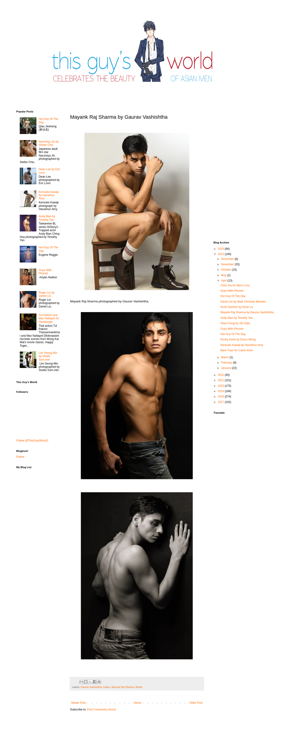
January (226, 368)
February (227, 362)
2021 (221, 380)
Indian (106, 687)
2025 (221, 248)
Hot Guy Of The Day (233, 296)
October (226, 269)
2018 (221, 396)
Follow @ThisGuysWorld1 (32, 440)
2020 (221, 385)
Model (138, 687)
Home (137, 702)
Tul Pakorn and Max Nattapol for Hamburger (49, 318)
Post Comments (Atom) (101, 709)
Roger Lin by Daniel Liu (47, 294)
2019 (221, 391)
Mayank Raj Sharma (122, 687)
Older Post (196, 702)
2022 (221, 375)
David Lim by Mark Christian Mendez (243, 301)
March (225, 357)
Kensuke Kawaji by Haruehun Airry (48, 195)
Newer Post (78, 702)
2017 (221, 402)
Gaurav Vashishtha (91, 687)
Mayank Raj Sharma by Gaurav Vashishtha (247, 312)
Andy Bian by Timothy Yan (47, 218)
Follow (20, 456)
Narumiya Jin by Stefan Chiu (49, 143)
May (224, 275)
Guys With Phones (45, 272)
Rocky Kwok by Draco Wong (238, 339)
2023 (221, 254)
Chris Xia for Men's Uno (235, 285)
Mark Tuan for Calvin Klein (236, 350)
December (228, 259)
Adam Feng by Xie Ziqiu (235, 323)
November (228, 264)
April (224, 280)
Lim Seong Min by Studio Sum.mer (48, 356)
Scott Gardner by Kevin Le (236, 307)
